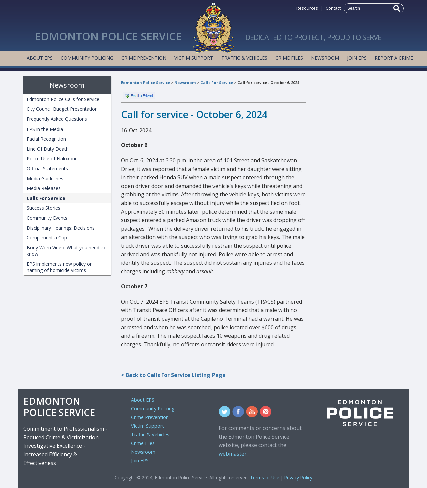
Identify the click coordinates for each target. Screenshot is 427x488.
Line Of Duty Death (48, 149)
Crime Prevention (143, 58)
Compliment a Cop (47, 237)
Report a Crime (394, 58)
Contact (333, 8)
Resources (307, 8)
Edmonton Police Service (145, 82)
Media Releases (44, 188)
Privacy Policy (298, 477)
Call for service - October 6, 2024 (268, 82)
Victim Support (193, 58)
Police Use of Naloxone (52, 158)
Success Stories (43, 208)
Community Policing (87, 58)
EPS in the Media (45, 129)
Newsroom (325, 58)
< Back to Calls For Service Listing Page (173, 375)
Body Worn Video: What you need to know (66, 250)
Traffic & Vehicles (244, 58)
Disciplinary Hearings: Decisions (61, 228)
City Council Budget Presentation (62, 109)
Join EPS (357, 58)
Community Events (47, 218)
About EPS (40, 58)
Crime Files (289, 58)
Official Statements (47, 168)
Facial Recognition (46, 139)
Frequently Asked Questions (57, 119)
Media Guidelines (45, 178)
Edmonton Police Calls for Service (63, 99)
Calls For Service (216, 82)
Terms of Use (264, 477)
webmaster (233, 453)
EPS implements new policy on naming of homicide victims (60, 267)
